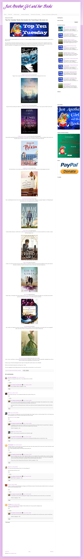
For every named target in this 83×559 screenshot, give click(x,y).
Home (5, 14)
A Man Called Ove (26, 230)
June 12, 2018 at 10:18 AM (18, 444)
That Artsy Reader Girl (21, 39)
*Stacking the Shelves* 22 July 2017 (69, 39)
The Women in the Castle (26, 105)
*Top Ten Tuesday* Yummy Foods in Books (70, 71)
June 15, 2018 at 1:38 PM (27, 512)
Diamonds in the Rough (35, 14)
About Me (10, 14)
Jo (8, 484)
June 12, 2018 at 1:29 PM (27, 436)
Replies (10, 382)
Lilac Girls (25, 294)
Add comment (7, 522)
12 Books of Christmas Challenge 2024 (49, 14)
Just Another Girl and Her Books (16, 384)
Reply (9, 380)
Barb (9, 392)
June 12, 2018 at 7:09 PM (13, 484)
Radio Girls (25, 262)
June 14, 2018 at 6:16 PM (16, 504)
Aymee (9, 412)
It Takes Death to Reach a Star (23, 136)
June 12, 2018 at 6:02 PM (14, 466)
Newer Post (7, 551)
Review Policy (16, 14)
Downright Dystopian (15, 506)
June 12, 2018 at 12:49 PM (27, 423)
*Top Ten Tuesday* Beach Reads (68, 33)
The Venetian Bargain (22, 358)
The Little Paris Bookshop (26, 198)
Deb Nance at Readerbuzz (12, 377)
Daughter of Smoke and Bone (27, 74)
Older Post (51, 551)
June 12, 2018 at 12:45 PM (27, 384)
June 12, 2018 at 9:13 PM (27, 476)
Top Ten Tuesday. (14, 417)
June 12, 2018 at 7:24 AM (14, 392)
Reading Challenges (25, 14)
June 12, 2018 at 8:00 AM (14, 412)
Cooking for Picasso (26, 168)
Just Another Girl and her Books (28, 7)
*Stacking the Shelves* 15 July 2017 (69, 52)
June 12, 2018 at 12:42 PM (27, 400)
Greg (9, 466)
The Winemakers (27, 326)
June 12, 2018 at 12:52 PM (17, 431)
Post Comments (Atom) (12, 553)
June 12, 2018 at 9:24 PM (27, 494)
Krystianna (10, 504)
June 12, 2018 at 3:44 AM (20, 377)
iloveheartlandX (10, 444)
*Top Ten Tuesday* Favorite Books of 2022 (70, 77)
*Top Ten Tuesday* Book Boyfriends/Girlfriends (67, 84)
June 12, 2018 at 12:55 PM (27, 454)
